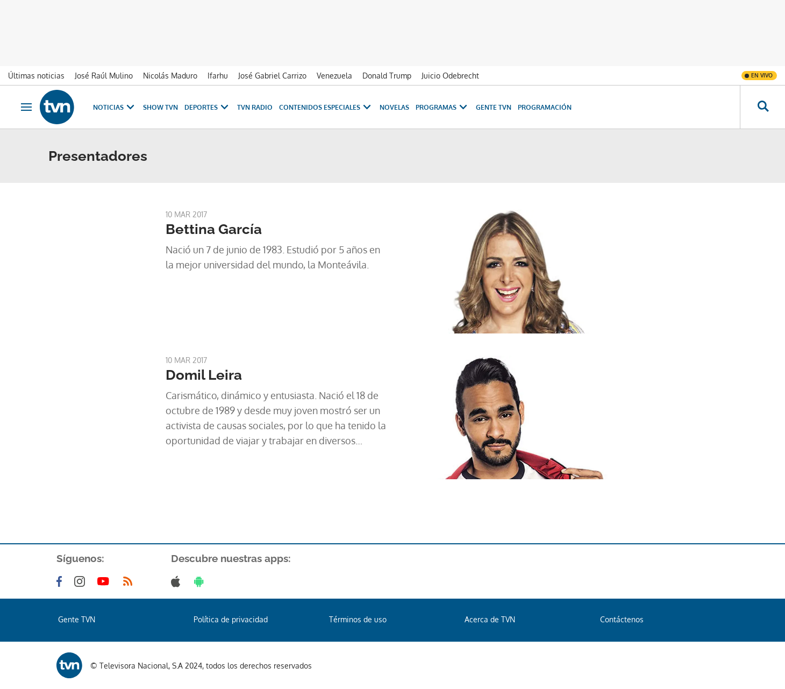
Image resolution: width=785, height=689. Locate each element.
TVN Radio (255, 107)
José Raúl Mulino (104, 75)
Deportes (207, 107)
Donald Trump (386, 75)
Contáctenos (622, 619)
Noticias (115, 107)
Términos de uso (358, 619)
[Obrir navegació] (26, 107)
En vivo (762, 75)
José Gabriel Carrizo (272, 75)
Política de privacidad (231, 619)
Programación (545, 107)
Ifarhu (218, 75)
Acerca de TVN (490, 619)
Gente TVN (493, 107)
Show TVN (160, 107)
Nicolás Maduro (170, 75)
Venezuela (334, 75)
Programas (442, 107)
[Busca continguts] (762, 107)
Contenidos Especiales (326, 107)
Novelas (394, 107)
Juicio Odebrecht (450, 75)
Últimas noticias (36, 75)
